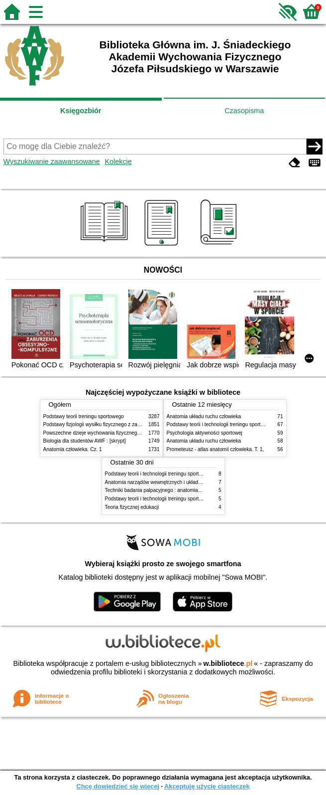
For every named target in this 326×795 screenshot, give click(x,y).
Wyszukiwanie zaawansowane (51, 161)
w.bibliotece (228, 663)
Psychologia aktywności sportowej (204, 433)
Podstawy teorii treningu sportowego (83, 416)
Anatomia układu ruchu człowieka (204, 416)
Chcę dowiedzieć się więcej (117, 786)
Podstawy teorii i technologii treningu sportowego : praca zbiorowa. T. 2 (246, 424)
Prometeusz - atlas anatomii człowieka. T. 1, (215, 449)
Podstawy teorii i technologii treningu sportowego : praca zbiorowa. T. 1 (184, 498)
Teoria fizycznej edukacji (132, 507)
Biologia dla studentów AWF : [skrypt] (84, 441)
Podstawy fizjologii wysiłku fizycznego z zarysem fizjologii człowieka (118, 424)
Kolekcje (118, 161)
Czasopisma (244, 111)
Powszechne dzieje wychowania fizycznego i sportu (100, 433)
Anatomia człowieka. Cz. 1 (72, 449)
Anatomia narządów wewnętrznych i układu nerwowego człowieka (178, 482)
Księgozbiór (80, 111)
